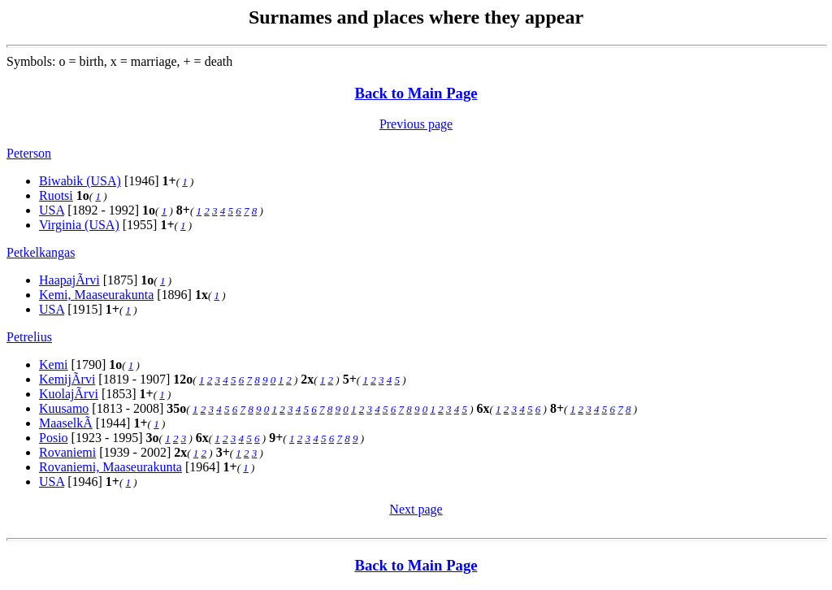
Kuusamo (64, 408)
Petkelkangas (40, 252)
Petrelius (29, 337)
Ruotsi (56, 195)
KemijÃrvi (67, 379)
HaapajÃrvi (69, 280)
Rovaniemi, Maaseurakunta (110, 467)
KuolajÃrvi (68, 394)
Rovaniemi (67, 452)
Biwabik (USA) (80, 181)
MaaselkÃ (66, 423)
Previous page (416, 124)
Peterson (28, 153)
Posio (53, 438)
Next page (415, 509)
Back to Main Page (415, 93)
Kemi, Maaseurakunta (96, 295)
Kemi (53, 364)
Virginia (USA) (79, 225)
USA (51, 210)
